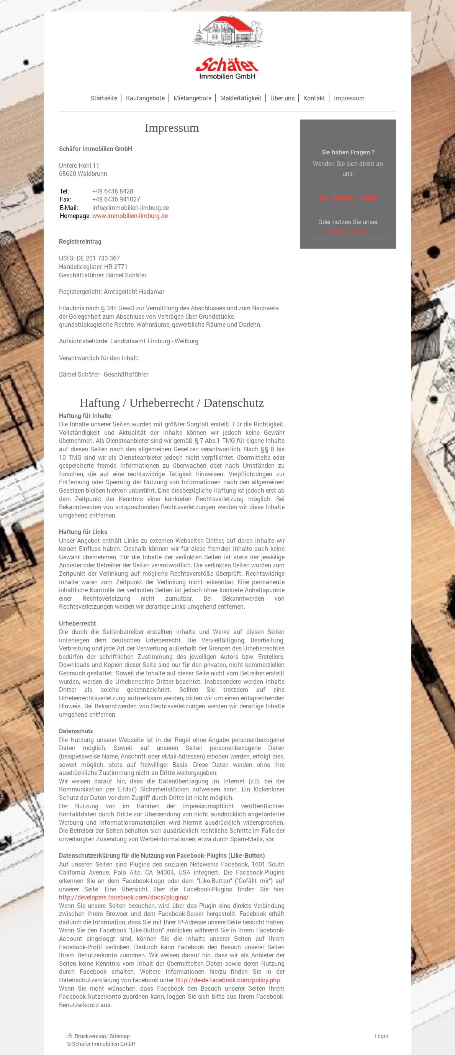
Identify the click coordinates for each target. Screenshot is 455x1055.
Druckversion (87, 1036)
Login (381, 1036)
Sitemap (120, 1036)
